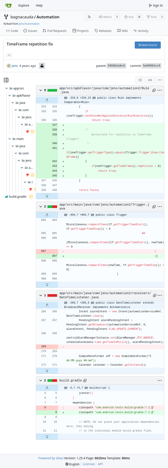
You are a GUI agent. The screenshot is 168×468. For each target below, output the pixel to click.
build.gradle (71, 380)
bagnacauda (21, 17)
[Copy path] (154, 90)
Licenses (89, 464)
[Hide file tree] (6, 80)
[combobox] (140, 80)
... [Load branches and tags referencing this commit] (9, 54)
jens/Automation (29, 24)
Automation (48, 17)
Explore (23, 5)
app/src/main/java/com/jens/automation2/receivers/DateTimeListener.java (105, 295)
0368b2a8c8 (116, 65)
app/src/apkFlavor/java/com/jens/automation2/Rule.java (104, 90)
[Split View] (150, 80)
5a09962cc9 (151, 65)
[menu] (159, 80)
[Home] (8, 5)
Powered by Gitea (50, 458)
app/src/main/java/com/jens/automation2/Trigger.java (104, 206)
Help (39, 5)
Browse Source (148, 45)
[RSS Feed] (89, 17)
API (100, 464)
